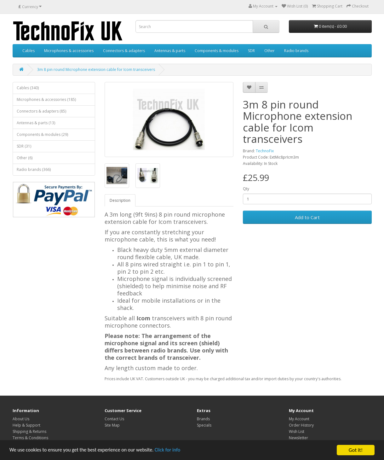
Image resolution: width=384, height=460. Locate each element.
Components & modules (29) (42, 134)
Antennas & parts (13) (36, 122)
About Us (21, 419)
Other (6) (24, 157)
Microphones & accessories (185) (46, 99)
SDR (251, 50)
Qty (246, 188)
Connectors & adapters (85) (41, 111)
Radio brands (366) (34, 169)
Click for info (176, 455)
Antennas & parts (169, 50)
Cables (28, 50)
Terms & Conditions (30, 437)
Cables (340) (28, 87)
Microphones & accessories (69, 50)
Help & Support (26, 425)
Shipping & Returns (29, 431)
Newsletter (298, 437)
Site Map (112, 425)
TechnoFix (265, 151)
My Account (299, 419)
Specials (204, 425)
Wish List (296, 431)
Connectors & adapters (124, 50)
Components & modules (216, 50)
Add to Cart (307, 217)
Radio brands (296, 50)
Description (120, 200)
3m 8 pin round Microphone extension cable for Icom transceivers (96, 69)
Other (269, 50)
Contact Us (114, 419)
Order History (301, 425)
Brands (203, 419)
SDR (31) (24, 146)
